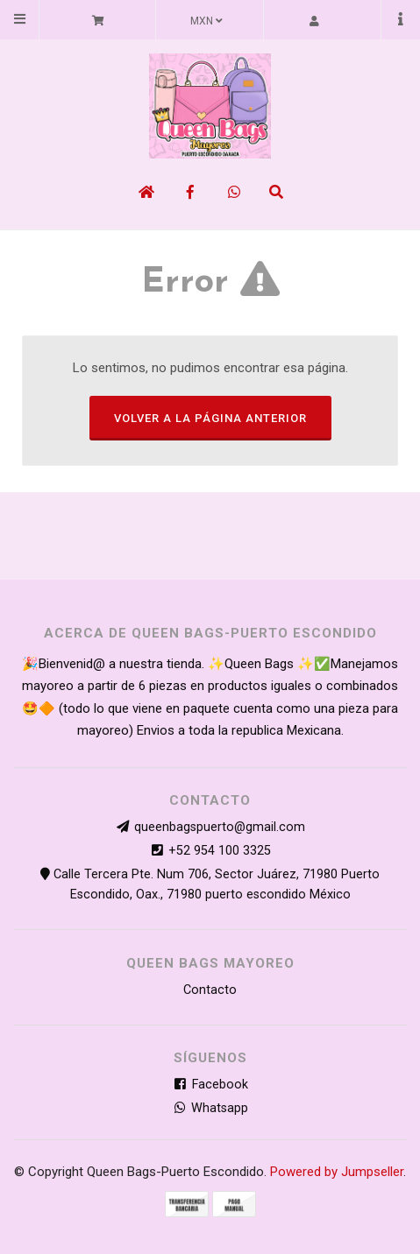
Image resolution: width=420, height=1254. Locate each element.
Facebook (210, 1084)
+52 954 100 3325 (219, 850)
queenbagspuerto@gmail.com (219, 827)
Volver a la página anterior (210, 418)
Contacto (210, 990)
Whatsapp (210, 1108)
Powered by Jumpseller (336, 1172)
